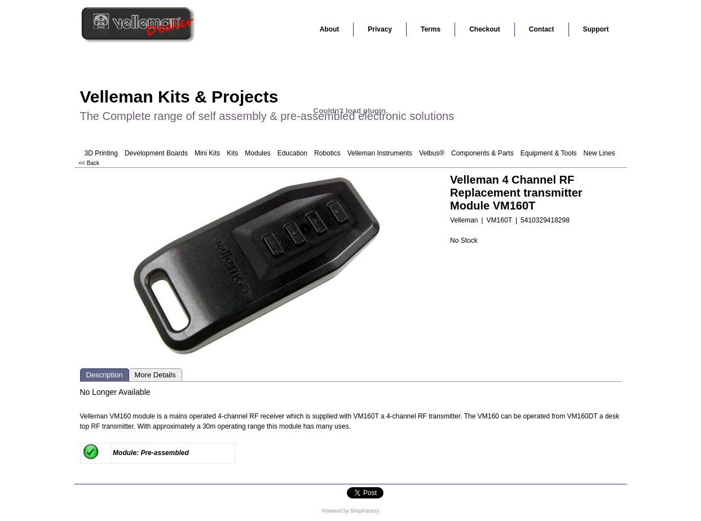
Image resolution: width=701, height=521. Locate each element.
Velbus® (431, 153)
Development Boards (156, 153)
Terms (430, 29)
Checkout (484, 29)
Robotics (327, 153)
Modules (257, 153)
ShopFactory (364, 511)
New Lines (599, 153)
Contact (541, 29)
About (330, 29)
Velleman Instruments (379, 153)
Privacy (380, 29)
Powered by (335, 511)
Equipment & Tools (549, 153)
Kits (232, 153)
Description (104, 375)
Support (596, 29)
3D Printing (101, 153)
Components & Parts (482, 153)
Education (292, 153)
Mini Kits (207, 153)
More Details (155, 375)
